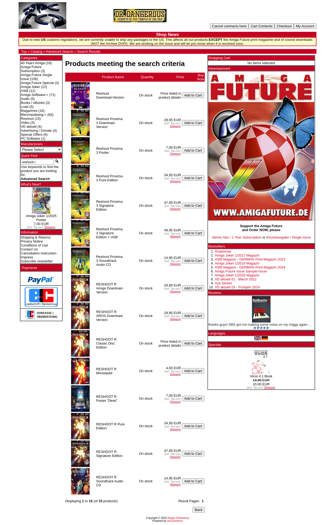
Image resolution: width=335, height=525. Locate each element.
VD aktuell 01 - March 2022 (236, 279)
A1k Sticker (223, 283)
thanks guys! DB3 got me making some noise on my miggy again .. (259, 325)
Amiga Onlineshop (178, 518)
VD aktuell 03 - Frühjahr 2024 (237, 287)
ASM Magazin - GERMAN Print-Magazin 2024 (250, 267)
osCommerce (175, 520)
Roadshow (223, 251)
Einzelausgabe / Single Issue (289, 237)
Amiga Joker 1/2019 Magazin (237, 263)
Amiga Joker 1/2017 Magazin (237, 255)
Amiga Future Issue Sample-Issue (241, 271)
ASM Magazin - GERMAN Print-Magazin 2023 (250, 259)
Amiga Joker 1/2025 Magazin (237, 275)
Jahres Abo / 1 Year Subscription (237, 237)
